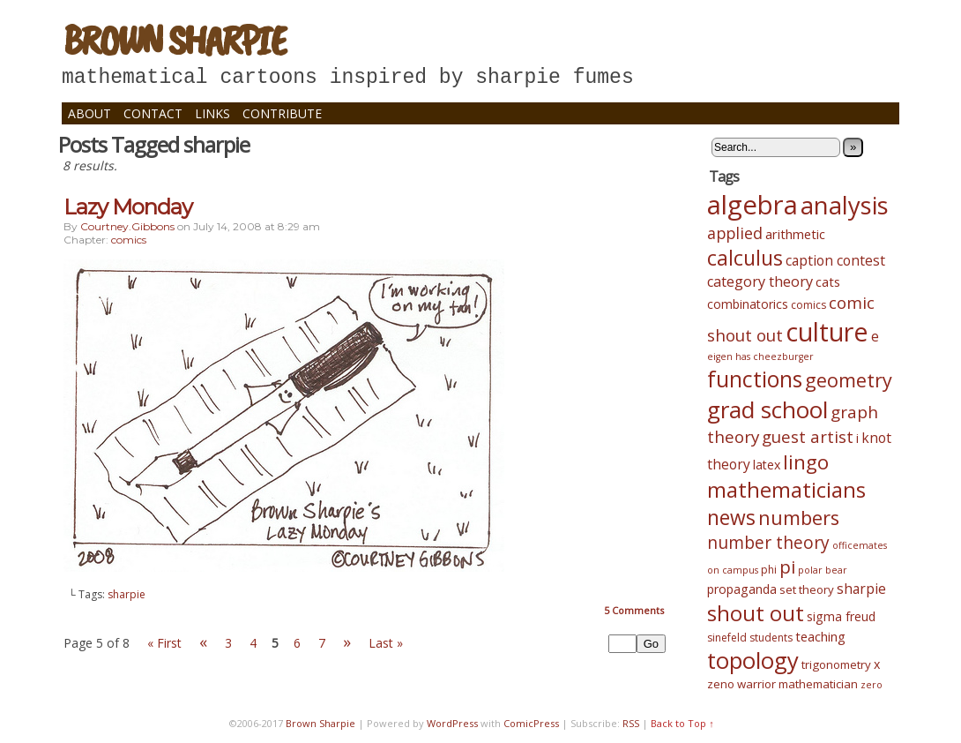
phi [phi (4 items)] (769, 569)
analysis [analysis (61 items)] (845, 205)
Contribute (282, 113)
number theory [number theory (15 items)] (768, 542)
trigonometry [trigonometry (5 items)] (836, 664)
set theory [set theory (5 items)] (806, 589)
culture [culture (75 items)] (827, 331)
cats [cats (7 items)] (828, 281)
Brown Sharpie (174, 39)
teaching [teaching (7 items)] (820, 636)
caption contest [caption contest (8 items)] (835, 260)
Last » (386, 642)
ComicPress (531, 723)
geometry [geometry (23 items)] (848, 380)
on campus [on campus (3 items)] (732, 570)
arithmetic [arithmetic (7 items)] (795, 234)
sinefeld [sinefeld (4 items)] (727, 637)
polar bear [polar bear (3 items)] (822, 570)
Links (212, 113)
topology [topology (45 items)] (753, 660)
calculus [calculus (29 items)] (745, 258)
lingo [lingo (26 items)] (806, 462)
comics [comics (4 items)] (808, 304)
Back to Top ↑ (682, 723)
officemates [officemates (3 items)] (859, 545)
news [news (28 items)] (731, 517)
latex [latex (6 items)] (766, 464)
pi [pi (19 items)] (787, 566)
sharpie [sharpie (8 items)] (861, 588)
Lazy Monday (127, 207)
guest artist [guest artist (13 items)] (807, 436)
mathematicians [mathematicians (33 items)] (786, 490)
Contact (153, 113)
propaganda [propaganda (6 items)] (742, 589)
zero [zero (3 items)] (871, 685)
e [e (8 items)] (875, 336)
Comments (634, 610)
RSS (630, 723)
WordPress (452, 723)
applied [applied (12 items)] (735, 233)
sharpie (126, 594)
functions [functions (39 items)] (754, 379)
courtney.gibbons (127, 226)
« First (164, 642)
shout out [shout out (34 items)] (755, 612)
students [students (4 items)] (771, 637)
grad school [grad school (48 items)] (767, 409)
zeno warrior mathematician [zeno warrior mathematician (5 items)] (782, 684)
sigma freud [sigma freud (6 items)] (841, 616)
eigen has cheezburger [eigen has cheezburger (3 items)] (760, 356)
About (89, 113)
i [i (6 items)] (857, 438)
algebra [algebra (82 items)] (752, 204)
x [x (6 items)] (877, 664)
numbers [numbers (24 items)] (798, 517)
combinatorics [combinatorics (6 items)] (747, 304)
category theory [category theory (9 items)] (760, 281)
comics (128, 239)
